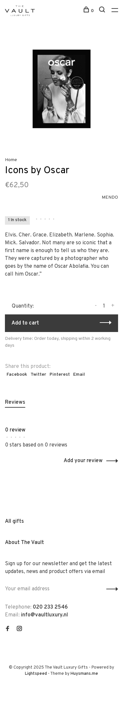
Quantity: (23, 306)
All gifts (14, 521)
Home (11, 160)
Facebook (17, 374)
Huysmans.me (84, 673)
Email (79, 374)
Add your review (83, 461)
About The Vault (24, 542)
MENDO (110, 197)
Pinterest (60, 374)
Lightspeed (36, 673)
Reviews (15, 402)
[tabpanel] (61, 89)
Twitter (38, 374)
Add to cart (25, 323)
